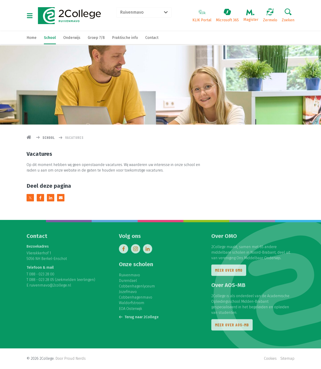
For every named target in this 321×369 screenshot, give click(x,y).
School (50, 39)
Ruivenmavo (146, 12)
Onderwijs (71, 39)
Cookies (270, 358)
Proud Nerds (75, 358)
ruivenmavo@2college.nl (50, 286)
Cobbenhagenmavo (135, 298)
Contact (151, 39)
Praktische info (125, 39)
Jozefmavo (128, 293)
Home (31, 39)
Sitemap (287, 358)
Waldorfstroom (131, 304)
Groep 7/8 (96, 39)
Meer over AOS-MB (232, 326)
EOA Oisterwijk (130, 309)
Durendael (128, 282)
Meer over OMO (228, 271)
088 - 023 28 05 (41, 281)
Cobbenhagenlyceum (137, 287)
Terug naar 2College (139, 318)
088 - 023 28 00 (41, 275)
